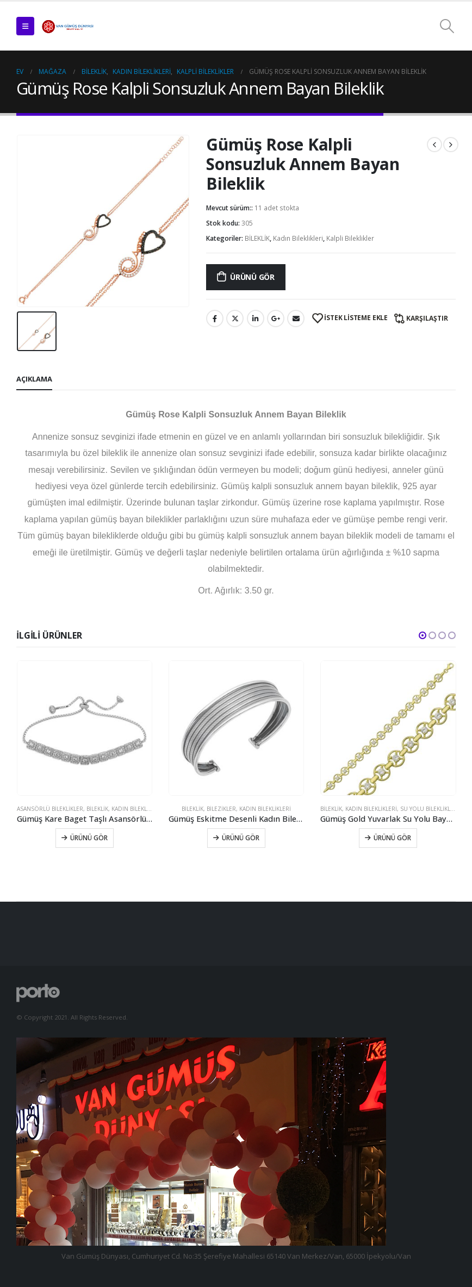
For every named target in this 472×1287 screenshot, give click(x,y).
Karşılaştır (427, 318)
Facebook (214, 318)
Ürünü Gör (252, 277)
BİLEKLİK (257, 238)
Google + (275, 318)
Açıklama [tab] (34, 379)
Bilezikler (221, 809)
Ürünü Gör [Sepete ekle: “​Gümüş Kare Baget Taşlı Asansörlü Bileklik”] (89, 837)
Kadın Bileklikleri (298, 238)
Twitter (235, 318)
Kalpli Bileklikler (350, 238)
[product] (84, 728)
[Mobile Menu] (25, 26)
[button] (422, 635)
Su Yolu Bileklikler (428, 809)
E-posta (296, 318)
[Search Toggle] (447, 26)
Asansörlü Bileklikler (50, 809)
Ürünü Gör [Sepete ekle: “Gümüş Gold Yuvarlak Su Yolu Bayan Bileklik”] (392, 837)
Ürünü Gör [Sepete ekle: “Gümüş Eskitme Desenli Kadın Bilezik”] (240, 837)
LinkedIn (255, 318)
